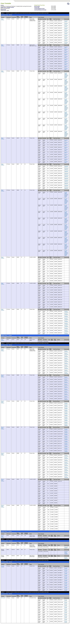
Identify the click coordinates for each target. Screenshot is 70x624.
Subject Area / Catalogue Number (7, 7)
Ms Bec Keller (66, 77)
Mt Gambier (3, 597)
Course (2, 5)
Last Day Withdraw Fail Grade (40, 9)
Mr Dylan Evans (66, 552)
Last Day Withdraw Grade (39, 8)
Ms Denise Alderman (66, 166)
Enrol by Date (37, 6)
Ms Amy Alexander (66, 351)
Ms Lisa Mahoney (66, 377)
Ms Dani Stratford (66, 403)
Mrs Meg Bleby (66, 47)
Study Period (3, 9)
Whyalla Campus (2, 566)
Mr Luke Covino (66, 568)
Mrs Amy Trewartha (66, 312)
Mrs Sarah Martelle (66, 76)
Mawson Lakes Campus (2, 350)
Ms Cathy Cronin (66, 21)
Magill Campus (2, 19)
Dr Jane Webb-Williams (66, 74)
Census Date (36, 7)
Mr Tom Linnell (66, 600)
